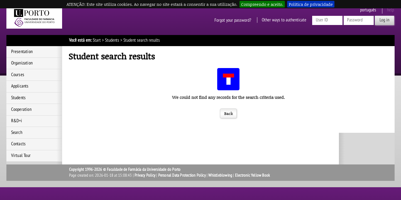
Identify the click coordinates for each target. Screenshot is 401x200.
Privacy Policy (145, 175)
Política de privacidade (311, 4)
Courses (17, 75)
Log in (384, 20)
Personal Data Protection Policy (182, 175)
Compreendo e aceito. (262, 4)
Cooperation (21, 109)
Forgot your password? (232, 20)
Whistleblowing (220, 175)
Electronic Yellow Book (252, 175)
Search (16, 132)
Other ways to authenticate (284, 20)
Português (368, 10)
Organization (22, 63)
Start (97, 40)
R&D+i (16, 121)
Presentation (22, 51)
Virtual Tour (21, 155)
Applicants (20, 86)
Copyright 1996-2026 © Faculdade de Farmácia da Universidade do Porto (125, 169)
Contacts (18, 144)
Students (112, 40)
